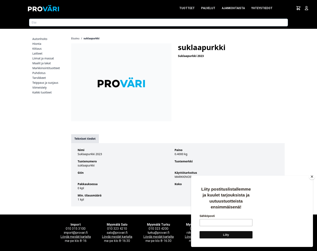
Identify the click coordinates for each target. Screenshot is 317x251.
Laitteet (37, 53)
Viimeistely (39, 87)
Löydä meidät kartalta (75, 237)
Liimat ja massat (43, 58)
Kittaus (37, 48)
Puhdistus (38, 73)
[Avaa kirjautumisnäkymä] (306, 8)
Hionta (36, 44)
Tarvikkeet (39, 78)
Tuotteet (187, 8)
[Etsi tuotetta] (158, 22)
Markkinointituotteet (46, 68)
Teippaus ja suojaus (45, 83)
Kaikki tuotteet (42, 92)
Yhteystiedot (262, 8)
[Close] (312, 177)
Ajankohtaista (233, 8)
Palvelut (208, 8)
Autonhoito (39, 39)
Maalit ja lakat (41, 63)
